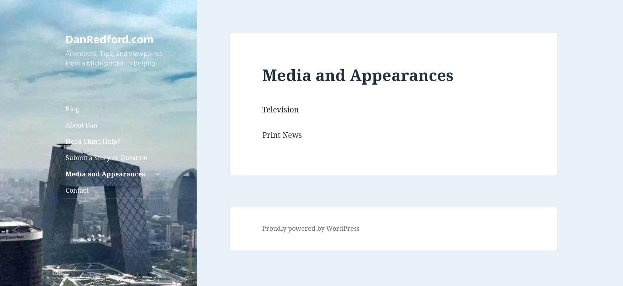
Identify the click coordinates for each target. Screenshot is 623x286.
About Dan (81, 125)
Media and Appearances (105, 174)
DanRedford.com (110, 39)
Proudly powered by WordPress (311, 228)
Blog (72, 108)
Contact (77, 190)
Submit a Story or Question (106, 157)
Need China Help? (93, 141)
